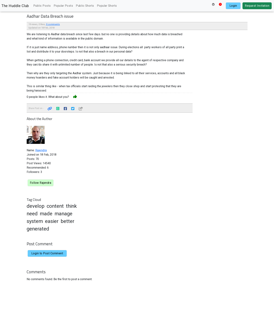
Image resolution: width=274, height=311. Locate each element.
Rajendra (41, 150)
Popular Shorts (107, 5)
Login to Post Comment (47, 253)
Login (233, 5)
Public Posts (42, 5)
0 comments (53, 24)
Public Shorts (85, 5)
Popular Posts (63, 5)
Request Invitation (257, 5)
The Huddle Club (15, 6)
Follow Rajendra (40, 182)
